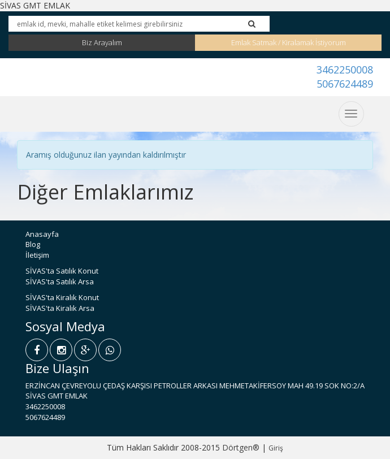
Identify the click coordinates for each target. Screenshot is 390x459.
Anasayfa (42, 234)
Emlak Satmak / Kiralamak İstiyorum (288, 42)
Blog (32, 244)
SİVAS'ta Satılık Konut (61, 271)
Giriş (275, 448)
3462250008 (345, 69)
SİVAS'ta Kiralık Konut (62, 297)
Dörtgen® (240, 447)
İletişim (37, 255)
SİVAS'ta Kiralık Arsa (59, 308)
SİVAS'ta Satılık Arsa (59, 281)
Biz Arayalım (102, 42)
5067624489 (345, 83)
